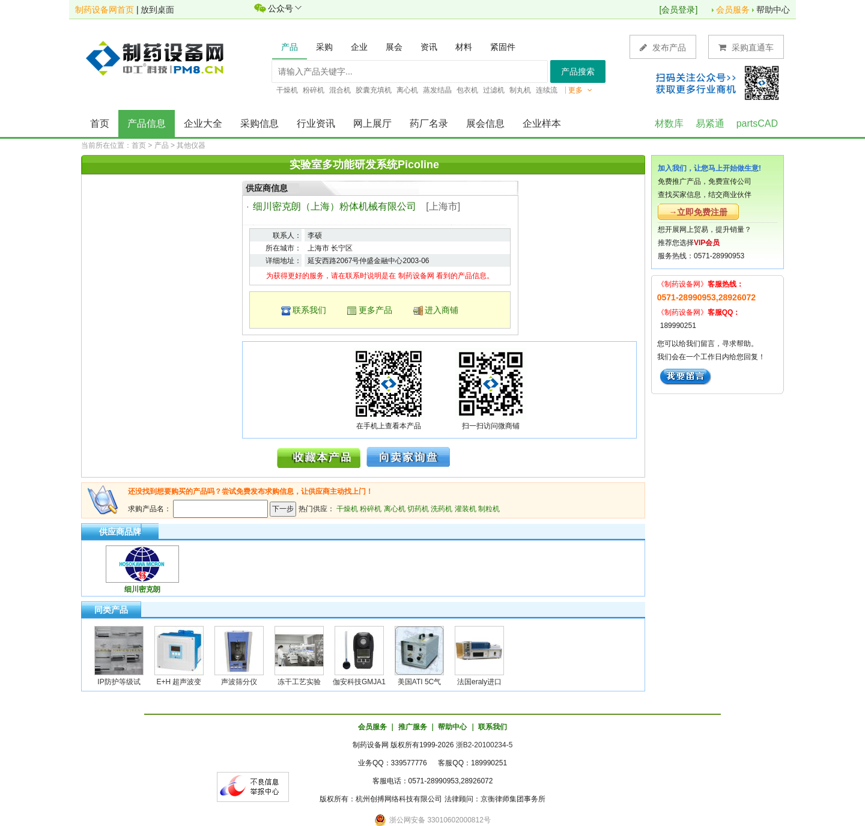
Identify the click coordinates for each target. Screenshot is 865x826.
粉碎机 (370, 509)
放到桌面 (157, 9)
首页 (99, 123)
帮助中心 (773, 9)
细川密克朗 (142, 589)
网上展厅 (372, 123)
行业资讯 (316, 123)
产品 (161, 145)
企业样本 (542, 123)
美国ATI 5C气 (419, 682)
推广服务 (412, 727)
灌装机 (465, 509)
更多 (580, 90)
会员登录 (678, 9)
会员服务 (733, 9)
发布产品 (663, 47)
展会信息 (485, 123)
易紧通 (710, 123)
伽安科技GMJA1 (359, 682)
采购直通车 (746, 47)
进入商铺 (441, 310)
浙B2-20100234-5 (484, 745)
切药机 (418, 509)
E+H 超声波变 (178, 682)
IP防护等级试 (118, 682)
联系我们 (309, 310)
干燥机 (347, 509)
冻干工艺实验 (299, 682)
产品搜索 (578, 71)
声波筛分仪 (239, 682)
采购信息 (259, 123)
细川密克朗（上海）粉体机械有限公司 (334, 206)
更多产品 (375, 310)
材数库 (669, 123)
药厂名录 (429, 123)
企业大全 (203, 123)
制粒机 (489, 509)
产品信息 (146, 123)
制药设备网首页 (104, 9)
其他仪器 (191, 145)
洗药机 (441, 509)
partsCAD (757, 123)
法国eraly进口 (479, 682)
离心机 (394, 509)
